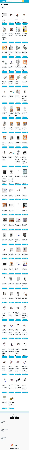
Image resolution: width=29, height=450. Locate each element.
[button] (14, 414)
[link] (4, 18)
